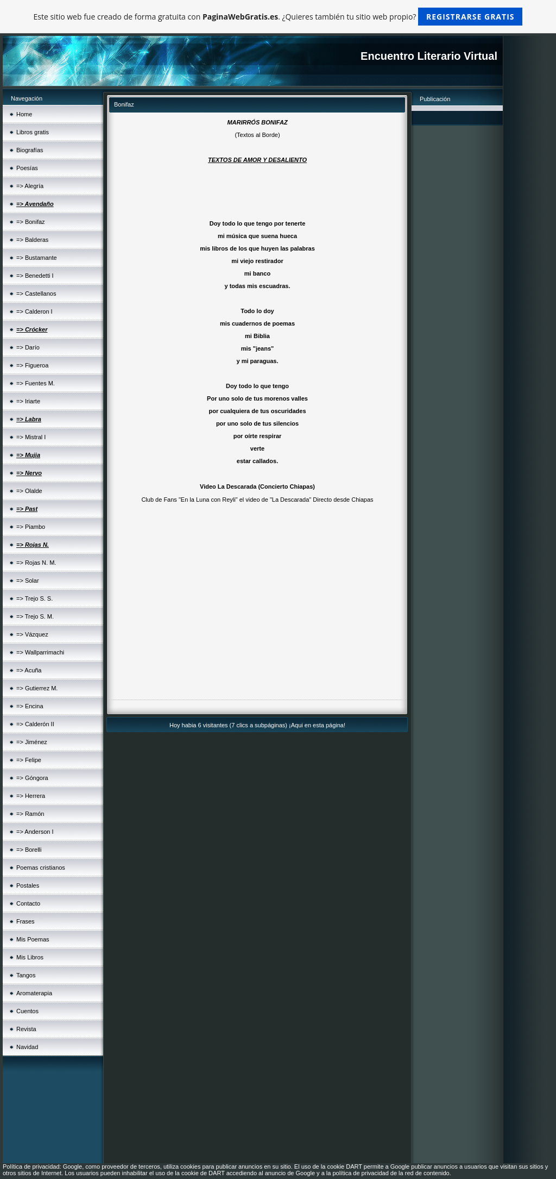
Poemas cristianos (40, 867)
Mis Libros (29, 957)
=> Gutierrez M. (37, 688)
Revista (26, 1029)
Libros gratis (32, 132)
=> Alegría (29, 186)
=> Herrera (30, 796)
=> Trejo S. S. (34, 598)
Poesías (27, 168)
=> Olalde (29, 491)
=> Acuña (29, 670)
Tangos (25, 975)
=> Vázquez (32, 634)
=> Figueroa (32, 365)
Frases (25, 921)
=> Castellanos (36, 293)
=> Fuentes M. (35, 383)
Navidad (27, 1047)
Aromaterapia (34, 993)
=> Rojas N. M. (36, 562)
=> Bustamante (36, 257)
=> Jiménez (31, 742)
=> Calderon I (34, 311)
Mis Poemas (32, 939)
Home (24, 114)
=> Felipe (28, 760)
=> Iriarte (28, 401)
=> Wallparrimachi (40, 652)
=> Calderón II (35, 724)
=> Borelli (28, 849)
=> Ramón (30, 813)
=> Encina (29, 706)
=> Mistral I (31, 437)
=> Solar (27, 580)
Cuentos (27, 1011)
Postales (27, 885)
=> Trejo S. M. (35, 616)
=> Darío (28, 347)
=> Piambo (30, 526)
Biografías (29, 150)
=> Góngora (32, 778)
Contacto (28, 903)
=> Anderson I (35, 831)
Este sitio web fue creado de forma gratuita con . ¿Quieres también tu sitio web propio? (278, 17)
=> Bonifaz (30, 222)
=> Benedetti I (35, 275)
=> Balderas (32, 239)
